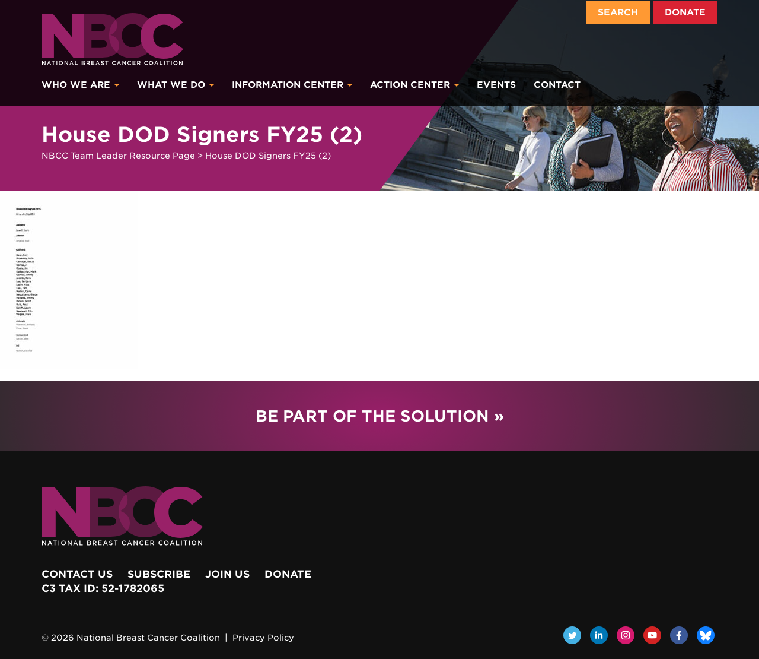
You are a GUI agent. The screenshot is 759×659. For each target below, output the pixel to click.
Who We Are (80, 85)
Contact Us (77, 574)
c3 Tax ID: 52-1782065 (103, 588)
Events (496, 85)
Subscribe (158, 574)
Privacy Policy (263, 637)
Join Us (227, 574)
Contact (557, 85)
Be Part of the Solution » (380, 416)
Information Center (292, 85)
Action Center (414, 85)
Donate (685, 12)
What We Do (175, 85)
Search (618, 12)
